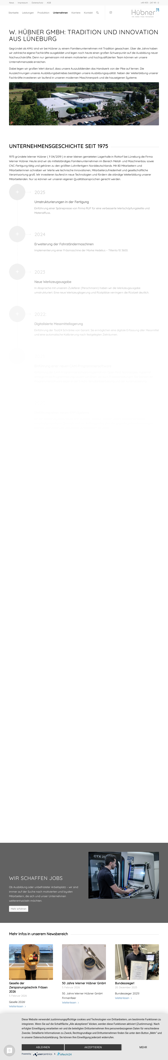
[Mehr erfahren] (18, 909)
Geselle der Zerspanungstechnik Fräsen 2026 (28, 987)
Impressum (23, 2)
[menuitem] (12, 3)
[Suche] (97, 12)
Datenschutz (37, 2)
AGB (49, 2)
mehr (143, 1047)
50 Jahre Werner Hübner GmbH (84, 983)
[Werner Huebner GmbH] (145, 12)
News (11, 2)
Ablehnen (43, 1047)
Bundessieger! (124, 983)
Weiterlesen (17, 1006)
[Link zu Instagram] (110, 12)
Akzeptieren (93, 1047)
